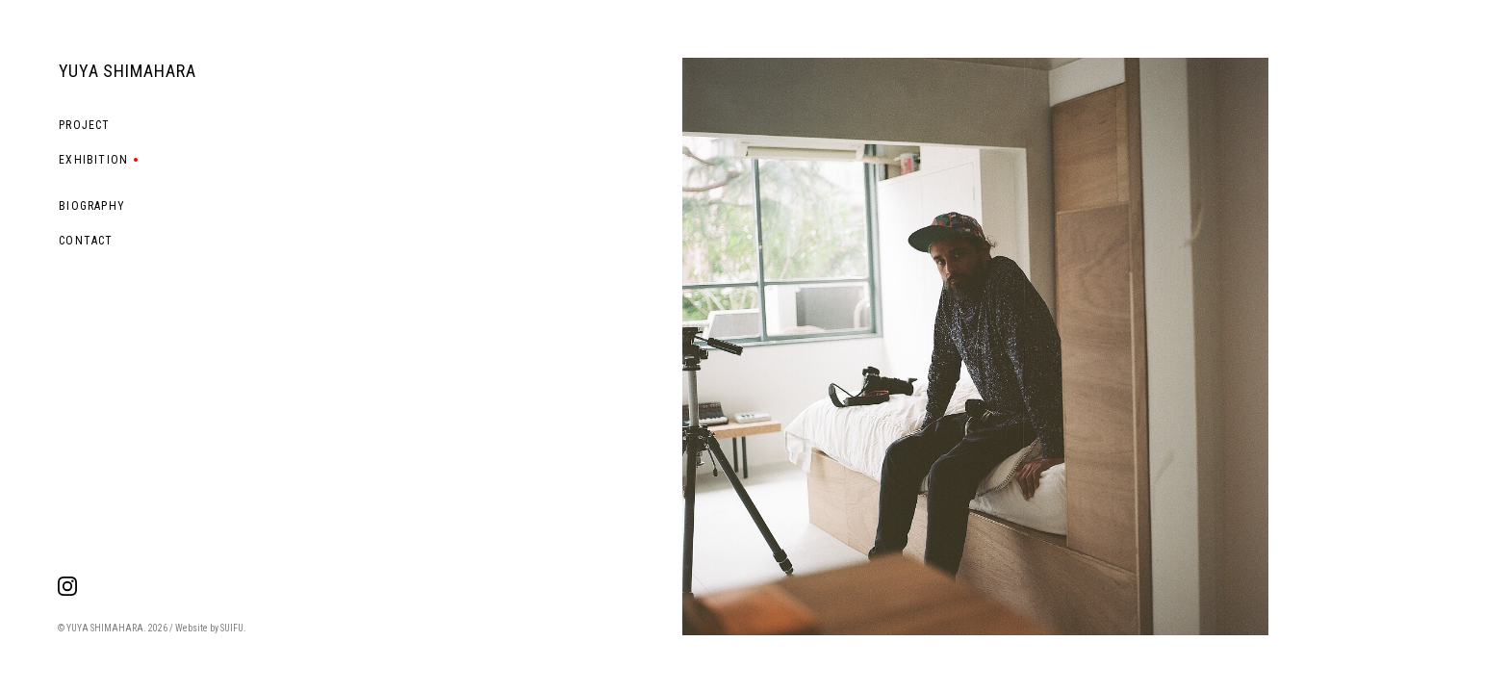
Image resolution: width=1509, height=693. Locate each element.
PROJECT (84, 125)
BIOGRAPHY (92, 206)
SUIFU (231, 628)
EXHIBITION (93, 160)
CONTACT (86, 240)
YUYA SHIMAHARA (127, 71)
